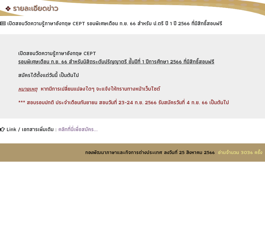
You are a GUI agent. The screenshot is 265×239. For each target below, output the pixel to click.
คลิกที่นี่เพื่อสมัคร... (78, 129)
